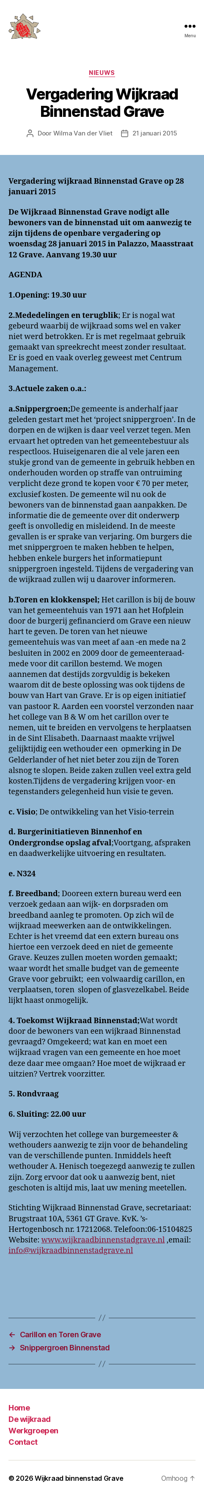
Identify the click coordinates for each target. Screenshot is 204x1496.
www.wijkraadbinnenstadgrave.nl (103, 1240)
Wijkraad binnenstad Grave (79, 1478)
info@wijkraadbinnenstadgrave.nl (70, 1251)
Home (19, 1407)
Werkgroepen (33, 1430)
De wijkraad (29, 1419)
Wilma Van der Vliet (83, 133)
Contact (23, 1442)
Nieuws (102, 72)
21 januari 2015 (154, 133)
